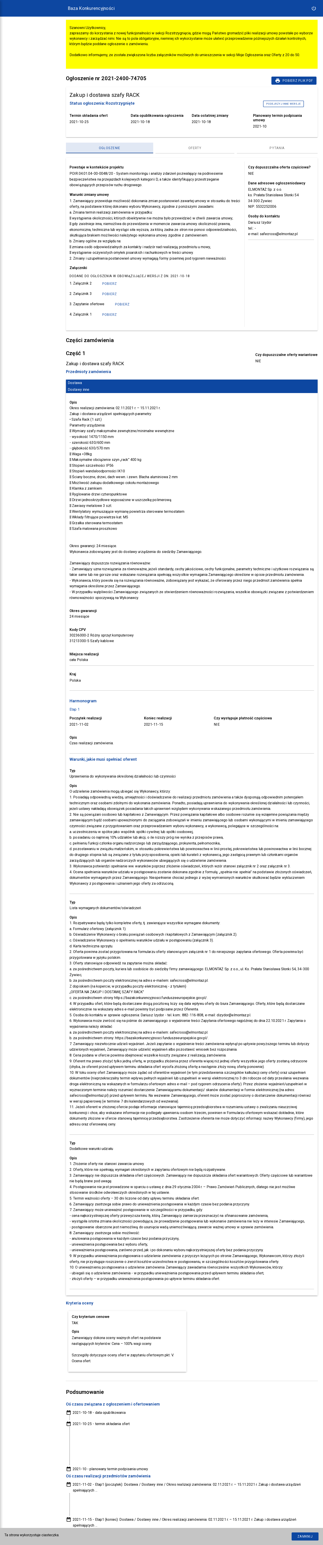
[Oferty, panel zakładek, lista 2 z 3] (194, 148)
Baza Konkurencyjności (91, 8)
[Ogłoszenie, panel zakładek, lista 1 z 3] (109, 148)
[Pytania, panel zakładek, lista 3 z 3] (277, 148)
